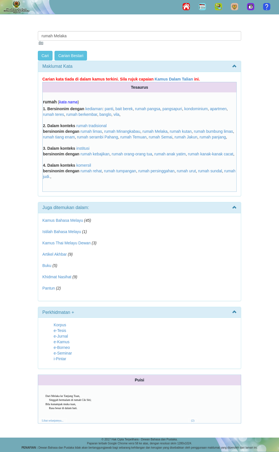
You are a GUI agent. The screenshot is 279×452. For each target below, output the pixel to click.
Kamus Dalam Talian (174, 79)
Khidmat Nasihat (56, 277)
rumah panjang (213, 137)
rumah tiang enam (59, 137)
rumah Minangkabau (122, 131)
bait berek (124, 109)
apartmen (218, 109)
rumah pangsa (147, 109)
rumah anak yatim (170, 154)
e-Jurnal (61, 336)
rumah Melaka (154, 131)
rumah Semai (160, 137)
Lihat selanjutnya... (53, 420)
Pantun (48, 288)
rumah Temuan (133, 137)
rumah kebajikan (95, 154)
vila (116, 114)
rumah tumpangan (120, 171)
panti (109, 109)
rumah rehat (91, 171)
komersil (83, 165)
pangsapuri (172, 109)
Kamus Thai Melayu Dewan (66, 243)
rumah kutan (181, 131)
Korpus (60, 325)
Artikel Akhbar (54, 254)
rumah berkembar (81, 114)
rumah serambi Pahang (97, 137)
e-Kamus (61, 342)
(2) (193, 420)
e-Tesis (60, 330)
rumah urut (186, 171)
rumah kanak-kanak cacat (210, 154)
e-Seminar (63, 353)
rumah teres (53, 114)
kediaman (94, 109)
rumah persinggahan (156, 171)
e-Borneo (62, 347)
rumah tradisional (91, 125)
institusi (83, 148)
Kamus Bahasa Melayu (63, 220)
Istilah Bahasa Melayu (61, 231)
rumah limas (91, 131)
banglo (105, 114)
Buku (46, 265)
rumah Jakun (186, 137)
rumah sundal (210, 171)
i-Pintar (60, 359)
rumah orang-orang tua (132, 154)
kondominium (196, 109)
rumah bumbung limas (213, 131)
